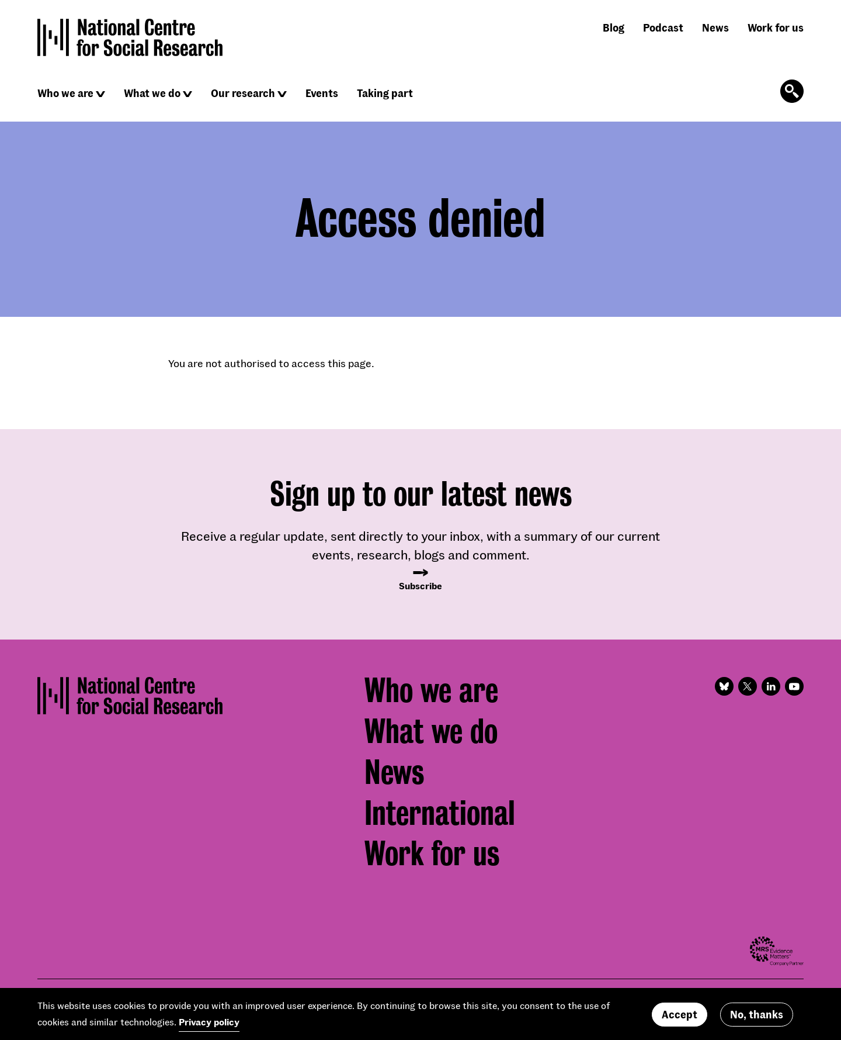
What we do (152, 93)
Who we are (65, 93)
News (715, 27)
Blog (613, 27)
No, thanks (756, 1017)
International (439, 813)
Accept (679, 1017)
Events (321, 93)
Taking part (385, 93)
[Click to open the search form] (792, 91)
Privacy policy (209, 1025)
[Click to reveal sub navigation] (100, 94)
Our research (243, 93)
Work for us (776, 27)
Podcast (663, 27)
